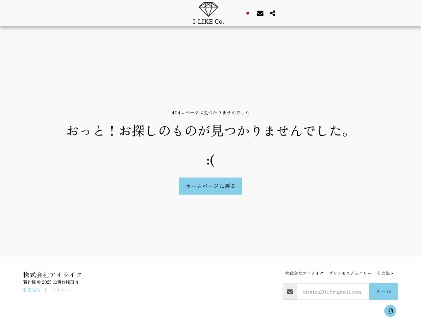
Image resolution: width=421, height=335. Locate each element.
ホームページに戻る (211, 186)
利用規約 (31, 290)
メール (383, 291)
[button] (257, 13)
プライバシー (64, 290)
